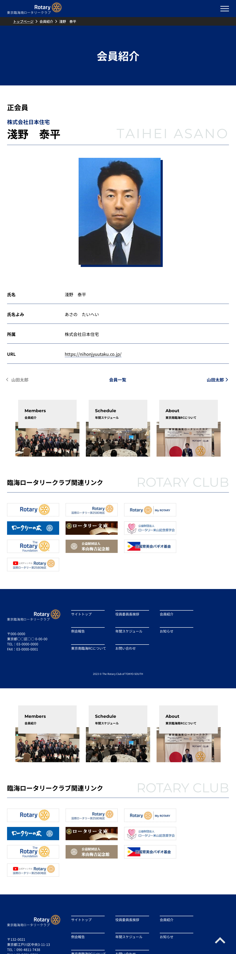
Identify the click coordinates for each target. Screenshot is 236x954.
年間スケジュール (127, 611)
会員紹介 (46, 21)
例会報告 (78, 611)
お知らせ (163, 611)
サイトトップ (81, 593)
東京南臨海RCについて (87, 628)
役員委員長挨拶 (126, 593)
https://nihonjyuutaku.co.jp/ (93, 354)
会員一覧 (117, 380)
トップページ (23, 21)
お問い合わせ (124, 628)
